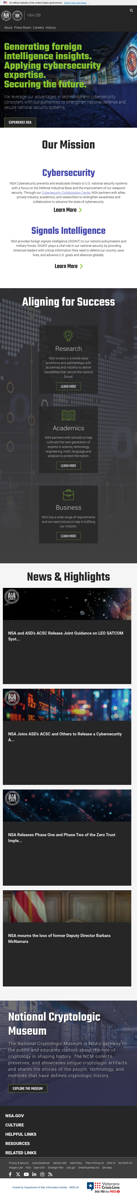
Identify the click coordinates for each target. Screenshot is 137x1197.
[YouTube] (26, 1175)
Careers (38, 27)
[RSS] (50, 1175)
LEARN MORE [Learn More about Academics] (68, 466)
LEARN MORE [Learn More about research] (68, 387)
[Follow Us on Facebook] (10, 1175)
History (51, 27)
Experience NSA (20, 123)
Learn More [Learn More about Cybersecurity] (67, 210)
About (8, 27)
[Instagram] (42, 1175)
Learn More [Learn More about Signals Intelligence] (68, 266)
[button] (77, 3)
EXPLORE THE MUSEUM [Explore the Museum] (28, 1089)
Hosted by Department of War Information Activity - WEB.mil (45, 1187)
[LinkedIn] (34, 1175)
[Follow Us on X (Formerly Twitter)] (18, 1175)
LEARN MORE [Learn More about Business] (68, 536)
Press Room (22, 27)
